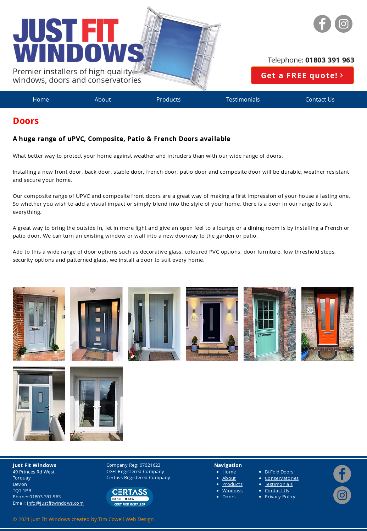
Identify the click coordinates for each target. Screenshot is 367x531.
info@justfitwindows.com (55, 503)
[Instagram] (343, 24)
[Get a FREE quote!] (302, 75)
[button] (169, 99)
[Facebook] (322, 24)
